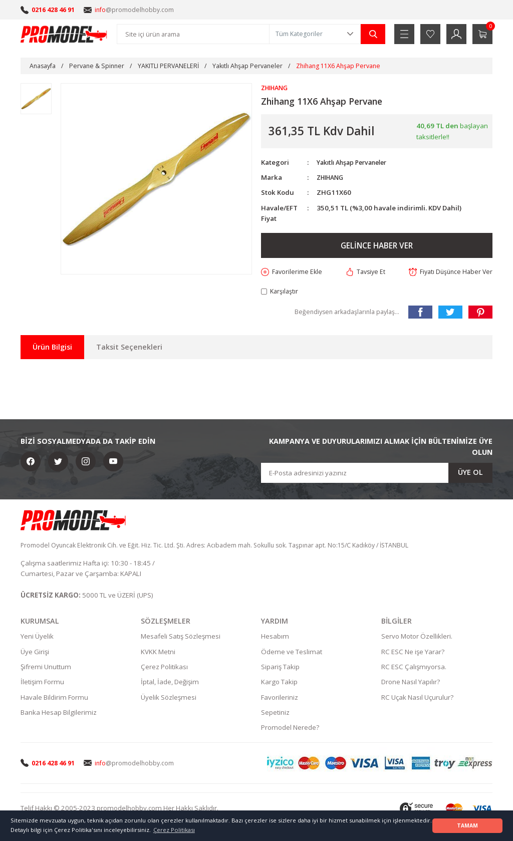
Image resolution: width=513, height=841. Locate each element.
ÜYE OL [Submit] (470, 474)
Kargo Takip (279, 684)
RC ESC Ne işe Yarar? (412, 653)
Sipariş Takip (280, 668)
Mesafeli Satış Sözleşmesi (180, 638)
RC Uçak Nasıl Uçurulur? (417, 699)
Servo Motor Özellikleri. (416, 638)
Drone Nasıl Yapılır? (410, 684)
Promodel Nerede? (290, 729)
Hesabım (275, 638)
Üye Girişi (35, 653)
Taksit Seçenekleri (129, 348)
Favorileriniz (279, 699)
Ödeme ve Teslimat (291, 653)
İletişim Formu (42, 684)
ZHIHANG (332, 177)
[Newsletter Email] (376, 474)
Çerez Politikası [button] (174, 829)
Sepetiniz (275, 714)
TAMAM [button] (467, 825)
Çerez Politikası (164, 668)
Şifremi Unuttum (46, 668)
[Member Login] (456, 34)
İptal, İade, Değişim (170, 684)
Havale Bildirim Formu (54, 699)
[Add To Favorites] (293, 272)
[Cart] (482, 34)
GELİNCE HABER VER (376, 245)
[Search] (193, 34)
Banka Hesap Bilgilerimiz (59, 714)
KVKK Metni (158, 653)
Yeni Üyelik (37, 638)
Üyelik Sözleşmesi (168, 699)
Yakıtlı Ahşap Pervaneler (356, 162)
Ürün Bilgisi (52, 348)
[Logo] (64, 34)
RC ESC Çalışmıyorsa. (413, 668)
